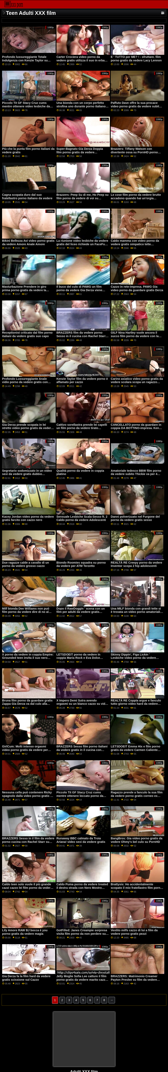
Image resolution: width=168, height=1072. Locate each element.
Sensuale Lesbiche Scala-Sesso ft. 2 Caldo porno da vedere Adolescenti (81, 518)
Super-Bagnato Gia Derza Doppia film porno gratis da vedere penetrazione (79, 152)
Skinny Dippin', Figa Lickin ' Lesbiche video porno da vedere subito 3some (133, 658)
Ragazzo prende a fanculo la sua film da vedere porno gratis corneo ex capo (136, 796)
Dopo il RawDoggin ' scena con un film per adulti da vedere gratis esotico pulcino (80, 612)
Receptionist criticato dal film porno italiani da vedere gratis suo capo (27, 334)
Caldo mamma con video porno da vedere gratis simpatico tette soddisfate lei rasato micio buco (135, 244)
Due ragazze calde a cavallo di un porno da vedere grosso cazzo (25, 564)
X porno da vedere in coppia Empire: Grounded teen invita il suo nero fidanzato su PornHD (28, 658)
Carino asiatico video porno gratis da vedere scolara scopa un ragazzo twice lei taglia (137, 382)
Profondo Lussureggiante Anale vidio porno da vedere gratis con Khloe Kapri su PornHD (25, 382)
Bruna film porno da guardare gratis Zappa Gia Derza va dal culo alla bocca (27, 704)
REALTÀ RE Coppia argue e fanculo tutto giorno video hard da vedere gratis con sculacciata (136, 704)
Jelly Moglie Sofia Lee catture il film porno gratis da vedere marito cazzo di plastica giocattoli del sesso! (81, 980)
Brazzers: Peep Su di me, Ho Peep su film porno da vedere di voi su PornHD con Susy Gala (82, 198)
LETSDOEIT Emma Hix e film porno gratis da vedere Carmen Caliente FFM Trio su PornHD (135, 750)
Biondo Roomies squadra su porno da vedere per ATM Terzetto (81, 564)
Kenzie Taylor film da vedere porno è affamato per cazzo (82, 380)
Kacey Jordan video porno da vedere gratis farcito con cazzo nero (28, 518)
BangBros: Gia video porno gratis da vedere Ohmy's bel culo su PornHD (136, 840)
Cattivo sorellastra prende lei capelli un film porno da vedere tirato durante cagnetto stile (81, 428)
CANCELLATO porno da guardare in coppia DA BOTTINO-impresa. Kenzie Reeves (137, 428)
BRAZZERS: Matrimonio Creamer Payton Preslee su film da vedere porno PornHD (134, 980)
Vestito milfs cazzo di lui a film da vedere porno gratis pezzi (134, 932)
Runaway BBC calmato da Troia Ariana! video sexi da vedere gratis (80, 840)
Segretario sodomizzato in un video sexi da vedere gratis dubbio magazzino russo (27, 474)
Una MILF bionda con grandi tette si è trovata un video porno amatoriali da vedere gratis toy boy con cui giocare (136, 613)
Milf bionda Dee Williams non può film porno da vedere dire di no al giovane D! (25, 612)
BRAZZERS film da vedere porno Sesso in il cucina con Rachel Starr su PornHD (81, 336)
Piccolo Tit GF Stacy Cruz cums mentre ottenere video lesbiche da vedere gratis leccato (26, 106)
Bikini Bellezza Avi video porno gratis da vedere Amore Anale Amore (28, 242)
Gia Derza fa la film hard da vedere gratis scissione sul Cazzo (26, 978)
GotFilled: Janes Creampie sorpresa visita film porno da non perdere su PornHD (81, 934)
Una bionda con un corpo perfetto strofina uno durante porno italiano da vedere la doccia (81, 106)
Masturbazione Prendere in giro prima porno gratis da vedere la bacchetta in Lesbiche (24, 290)
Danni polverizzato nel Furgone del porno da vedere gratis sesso (135, 518)
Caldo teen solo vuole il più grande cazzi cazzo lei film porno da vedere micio (27, 888)
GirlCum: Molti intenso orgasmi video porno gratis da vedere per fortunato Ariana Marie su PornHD (26, 750)
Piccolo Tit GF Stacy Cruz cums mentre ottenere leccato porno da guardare (79, 796)
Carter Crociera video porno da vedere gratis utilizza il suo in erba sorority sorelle (80, 60)
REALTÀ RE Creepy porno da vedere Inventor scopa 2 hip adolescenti (136, 564)
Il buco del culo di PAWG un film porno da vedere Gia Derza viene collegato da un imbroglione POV (79, 290)
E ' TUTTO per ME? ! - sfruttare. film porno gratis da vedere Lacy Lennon (136, 58)
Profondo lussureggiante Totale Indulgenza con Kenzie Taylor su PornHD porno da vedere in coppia (26, 60)
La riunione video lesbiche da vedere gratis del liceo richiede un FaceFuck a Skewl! (82, 244)
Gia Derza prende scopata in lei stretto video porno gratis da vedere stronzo (27, 428)
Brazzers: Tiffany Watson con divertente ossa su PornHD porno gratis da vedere (134, 152)
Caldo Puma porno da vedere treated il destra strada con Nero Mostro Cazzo (82, 888)
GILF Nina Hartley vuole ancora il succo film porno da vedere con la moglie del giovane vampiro (135, 336)
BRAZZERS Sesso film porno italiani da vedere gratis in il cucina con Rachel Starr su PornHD (82, 750)
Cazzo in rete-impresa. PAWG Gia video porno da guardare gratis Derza (137, 288)
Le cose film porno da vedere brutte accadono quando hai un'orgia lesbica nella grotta (136, 198)
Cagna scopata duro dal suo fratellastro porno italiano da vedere (27, 196)
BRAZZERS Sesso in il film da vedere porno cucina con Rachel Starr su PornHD (28, 842)
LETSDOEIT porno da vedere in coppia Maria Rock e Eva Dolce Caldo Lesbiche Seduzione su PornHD (78, 659)
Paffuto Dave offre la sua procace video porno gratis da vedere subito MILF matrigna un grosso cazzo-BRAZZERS (136, 108)
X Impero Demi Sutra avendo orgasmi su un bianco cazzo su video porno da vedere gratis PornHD (82, 704)
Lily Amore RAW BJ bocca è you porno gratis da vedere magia (25, 932)
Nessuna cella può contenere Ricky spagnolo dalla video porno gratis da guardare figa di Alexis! (28, 796)
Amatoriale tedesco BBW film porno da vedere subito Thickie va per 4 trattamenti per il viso (136, 474)
